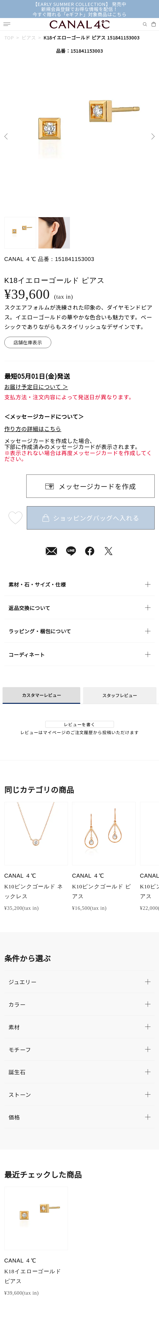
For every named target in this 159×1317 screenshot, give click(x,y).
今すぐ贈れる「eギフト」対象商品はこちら (79, 14)
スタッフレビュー (119, 695)
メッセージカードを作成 (97, 486)
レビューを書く (80, 724)
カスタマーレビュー (41, 695)
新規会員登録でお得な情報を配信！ (79, 8)
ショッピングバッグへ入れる (90, 517)
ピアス (29, 37)
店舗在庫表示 (27, 342)
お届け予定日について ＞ (36, 387)
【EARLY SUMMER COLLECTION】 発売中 (79, 3)
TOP (9, 37)
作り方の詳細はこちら (32, 429)
